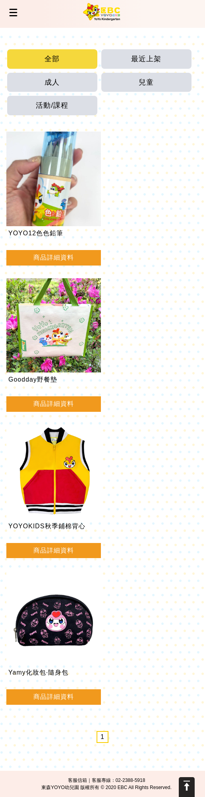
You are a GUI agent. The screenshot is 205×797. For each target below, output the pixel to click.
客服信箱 (77, 780)
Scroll (187, 787)
